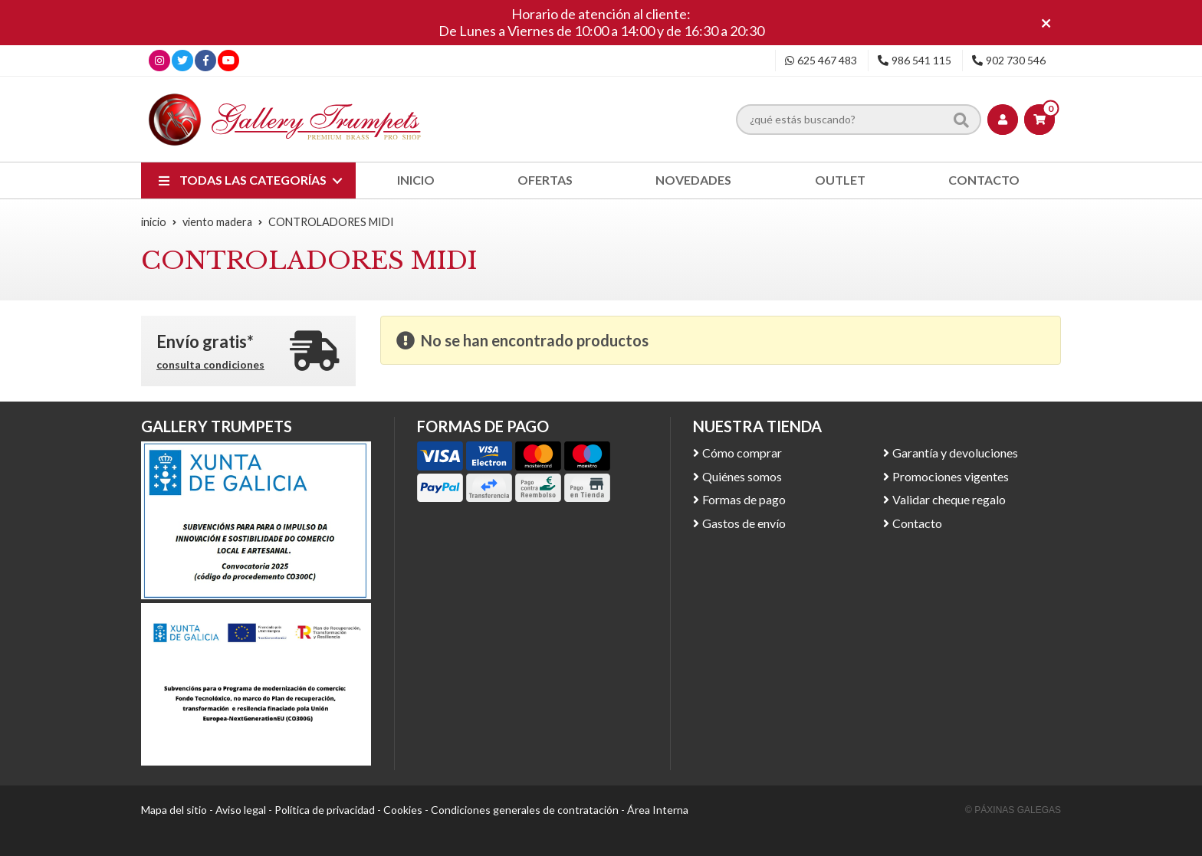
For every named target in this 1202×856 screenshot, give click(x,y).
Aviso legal (240, 809)
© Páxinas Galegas (1013, 810)
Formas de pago (744, 499)
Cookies (402, 809)
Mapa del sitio (174, 809)
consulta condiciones (210, 365)
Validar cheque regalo (949, 499)
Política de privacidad (324, 809)
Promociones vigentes (950, 476)
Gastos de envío (744, 523)
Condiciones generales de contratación (525, 809)
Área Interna (657, 809)
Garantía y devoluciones (955, 452)
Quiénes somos (742, 476)
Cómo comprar (742, 452)
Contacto (917, 523)
